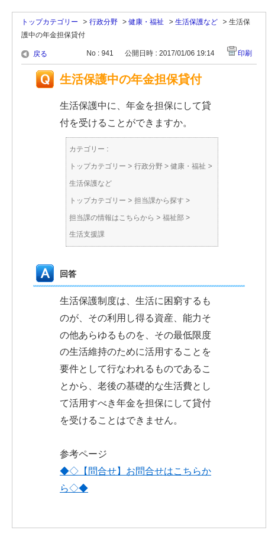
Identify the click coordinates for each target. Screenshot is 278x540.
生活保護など (196, 22)
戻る (40, 54)
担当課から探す (159, 200)
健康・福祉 (146, 22)
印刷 (245, 53)
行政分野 (103, 22)
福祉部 (173, 218)
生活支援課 (87, 234)
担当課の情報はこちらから (111, 218)
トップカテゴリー (49, 22)
